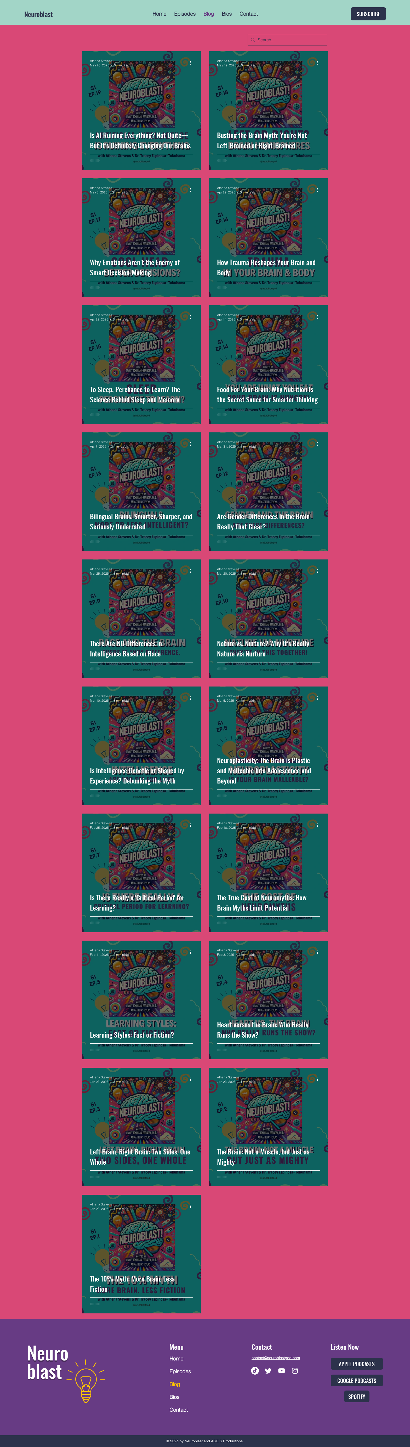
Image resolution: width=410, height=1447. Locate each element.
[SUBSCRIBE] (368, 13)
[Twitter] (268, 1371)
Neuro (48, 1352)
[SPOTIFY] (356, 1396)
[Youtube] (282, 1371)
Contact (178, 1409)
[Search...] (287, 39)
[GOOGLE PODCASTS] (357, 1380)
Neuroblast (38, 14)
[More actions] (192, 63)
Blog (174, 1384)
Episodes (180, 1371)
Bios (174, 1397)
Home (176, 1358)
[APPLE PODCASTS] (357, 1364)
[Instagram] (295, 1371)
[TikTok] (255, 1371)
